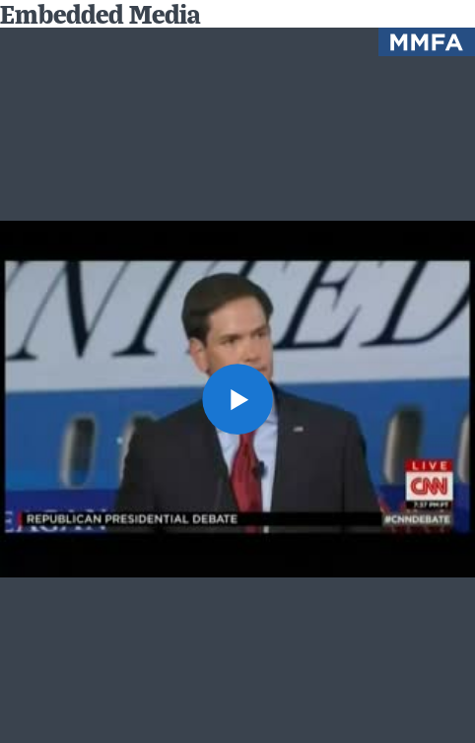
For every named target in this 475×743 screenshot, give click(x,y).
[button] (237, 399)
